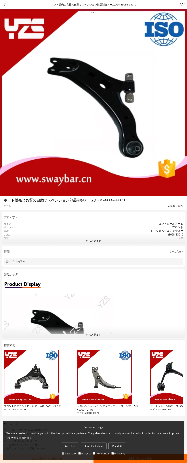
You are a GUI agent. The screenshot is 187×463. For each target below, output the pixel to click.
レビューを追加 (17, 261)
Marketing (118, 453)
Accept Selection (94, 446)
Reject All (117, 446)
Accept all (70, 446)
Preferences (101, 453)
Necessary (69, 453)
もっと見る (175, 251)
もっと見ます (93, 241)
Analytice (84, 453)
